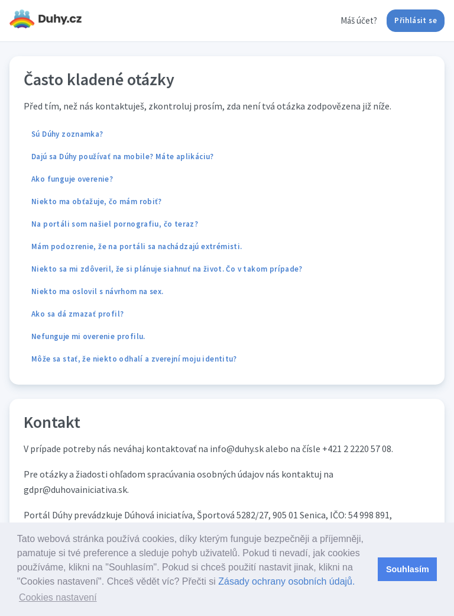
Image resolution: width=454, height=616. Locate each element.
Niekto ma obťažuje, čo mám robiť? (96, 201)
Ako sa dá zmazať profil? (77, 314)
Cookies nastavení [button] (58, 597)
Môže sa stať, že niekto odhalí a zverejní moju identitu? (134, 359)
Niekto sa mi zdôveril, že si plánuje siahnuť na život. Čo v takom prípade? (167, 269)
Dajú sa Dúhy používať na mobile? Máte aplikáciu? (122, 156)
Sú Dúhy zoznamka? (67, 134)
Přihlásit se (415, 20)
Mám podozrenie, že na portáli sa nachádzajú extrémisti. (136, 246)
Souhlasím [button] (407, 569)
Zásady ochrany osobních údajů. (286, 581)
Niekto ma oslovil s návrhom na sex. (97, 291)
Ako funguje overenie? (72, 179)
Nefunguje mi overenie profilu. (88, 336)
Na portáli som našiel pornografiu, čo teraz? (114, 224)
